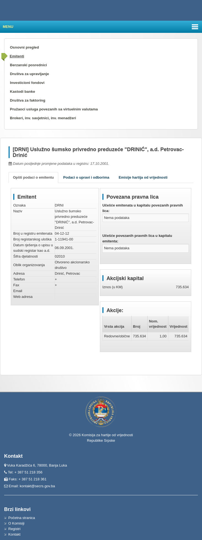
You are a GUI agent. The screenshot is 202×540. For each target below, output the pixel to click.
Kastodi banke (22, 91)
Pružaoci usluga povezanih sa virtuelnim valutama (54, 109)
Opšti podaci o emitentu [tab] (33, 177)
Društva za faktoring (27, 100)
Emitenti (17, 56)
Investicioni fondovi (27, 83)
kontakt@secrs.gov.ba (37, 486)
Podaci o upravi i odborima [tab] (86, 177)
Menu (8, 27)
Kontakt (14, 534)
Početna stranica (21, 518)
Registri (14, 529)
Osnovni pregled (24, 47)
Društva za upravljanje (29, 74)
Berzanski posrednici (28, 65)
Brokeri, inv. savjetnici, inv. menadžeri (43, 118)
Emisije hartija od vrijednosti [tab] (143, 177)
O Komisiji (16, 523)
